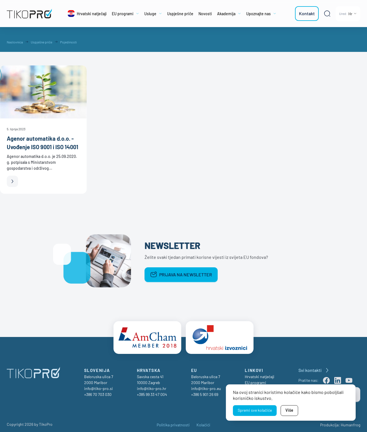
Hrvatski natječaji (259, 373)
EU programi (255, 379)
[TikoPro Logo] (30, 13)
